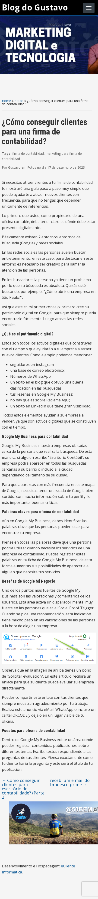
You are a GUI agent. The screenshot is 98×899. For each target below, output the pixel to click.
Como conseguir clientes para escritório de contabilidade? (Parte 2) (23, 788)
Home (6, 100)
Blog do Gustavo (35, 7)
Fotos (19, 100)
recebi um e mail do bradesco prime (70, 782)
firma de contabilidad (28, 153)
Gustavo (14, 167)
